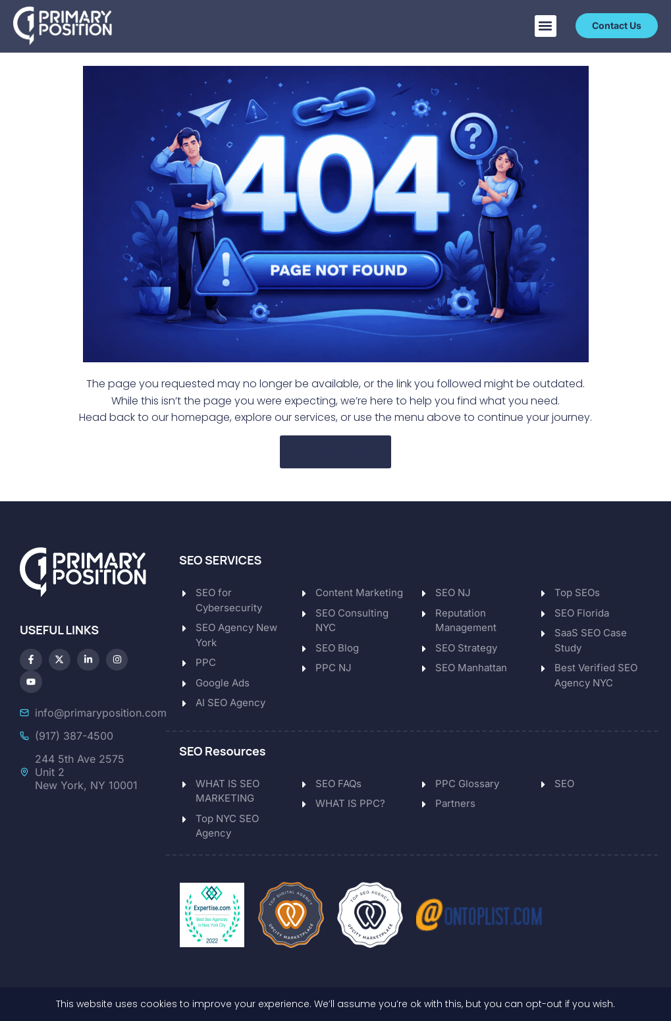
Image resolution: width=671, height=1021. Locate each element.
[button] (545, 26)
